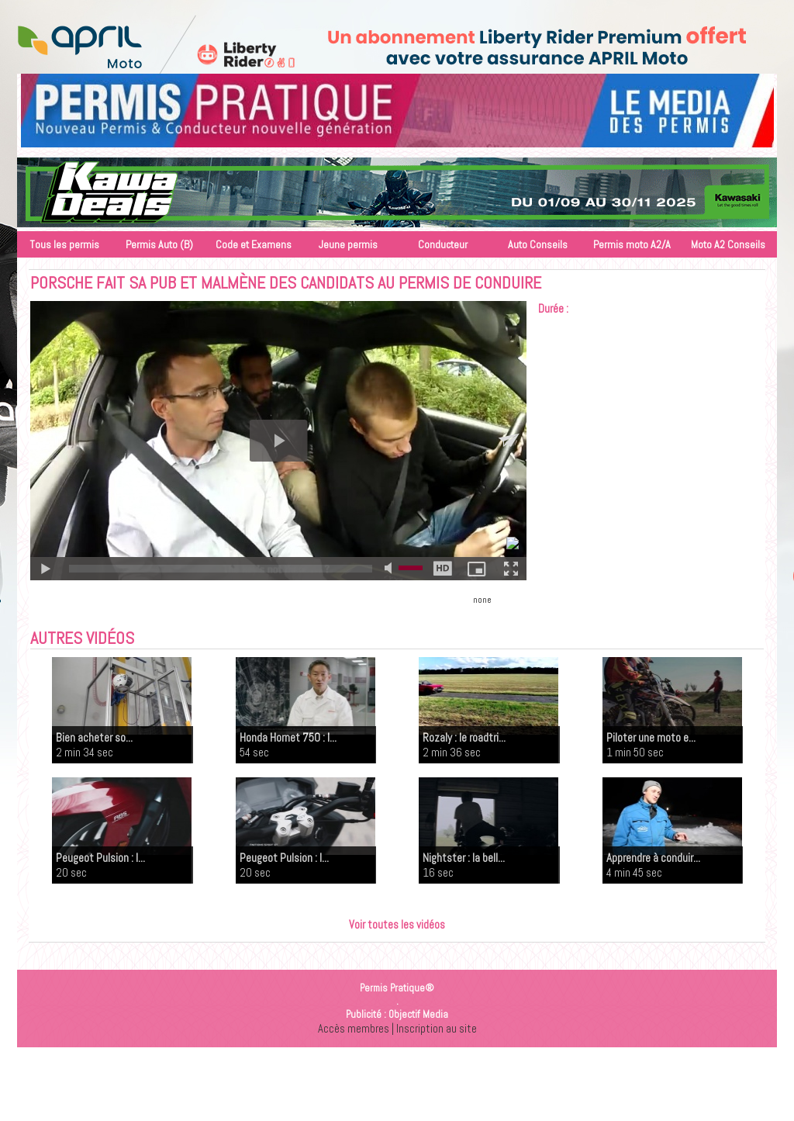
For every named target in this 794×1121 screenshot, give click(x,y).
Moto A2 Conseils (728, 244)
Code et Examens (254, 244)
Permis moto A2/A (632, 244)
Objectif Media (418, 1014)
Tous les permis (64, 244)
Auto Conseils (538, 244)
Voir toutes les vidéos (397, 924)
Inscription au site (436, 1028)
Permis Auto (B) (159, 244)
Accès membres (353, 1028)
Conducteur (443, 244)
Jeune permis (348, 244)
